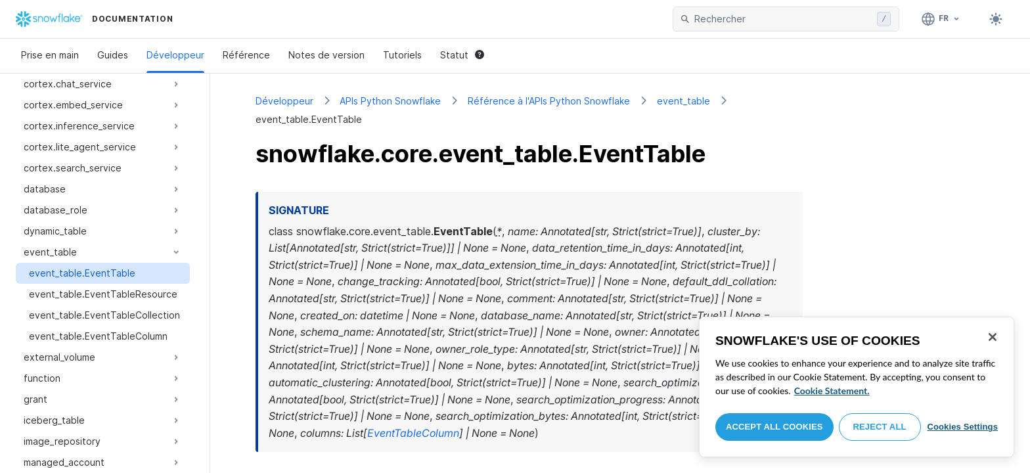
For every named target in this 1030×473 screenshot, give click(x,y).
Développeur (175, 54)
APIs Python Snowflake (390, 100)
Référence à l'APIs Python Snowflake (549, 100)
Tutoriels (402, 54)
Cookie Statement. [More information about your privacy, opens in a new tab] (832, 390)
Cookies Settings (962, 427)
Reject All (880, 427)
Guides (112, 54)
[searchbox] (783, 19)
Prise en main (50, 54)
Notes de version (326, 54)
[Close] (992, 337)
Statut (462, 54)
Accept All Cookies (774, 427)
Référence (246, 54)
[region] (856, 387)
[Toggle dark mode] (996, 19)
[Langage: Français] (941, 19)
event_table (683, 100)
